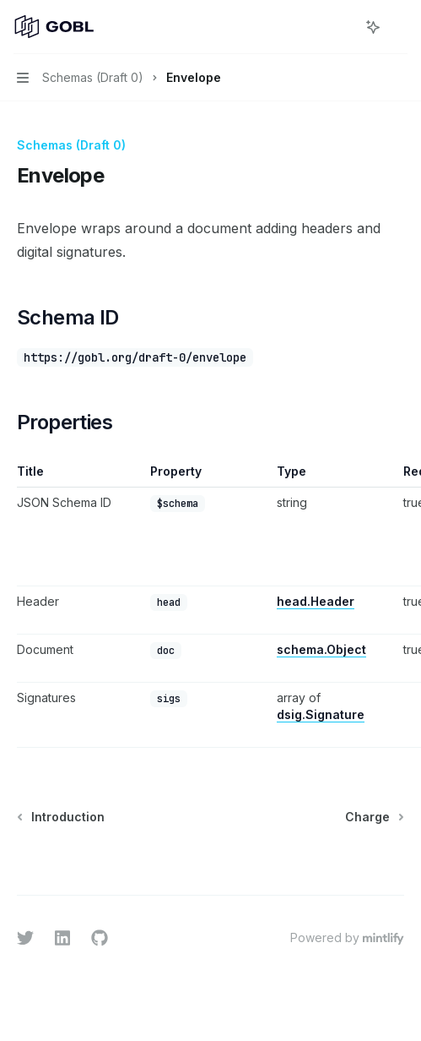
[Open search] (341, 27)
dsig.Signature (320, 714)
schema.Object (321, 649)
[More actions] (399, 27)
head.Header (315, 601)
